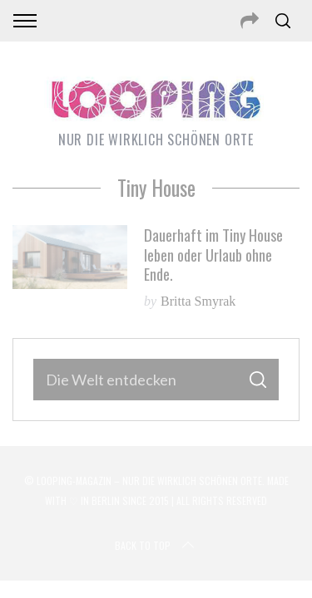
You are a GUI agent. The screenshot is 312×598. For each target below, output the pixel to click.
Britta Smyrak (198, 301)
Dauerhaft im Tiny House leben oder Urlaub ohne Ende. (213, 254)
